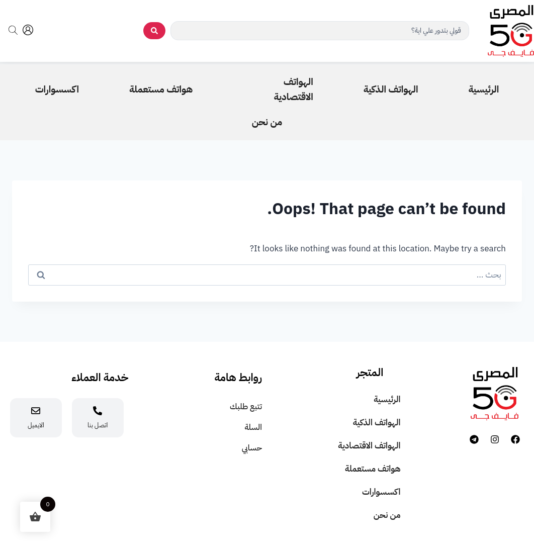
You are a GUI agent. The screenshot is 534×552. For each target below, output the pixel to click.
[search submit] (154, 30)
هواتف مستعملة (372, 469)
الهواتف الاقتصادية (369, 445)
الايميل (36, 425)
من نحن (387, 515)
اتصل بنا (97, 425)
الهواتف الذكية (377, 422)
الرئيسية (387, 399)
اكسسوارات (381, 492)
